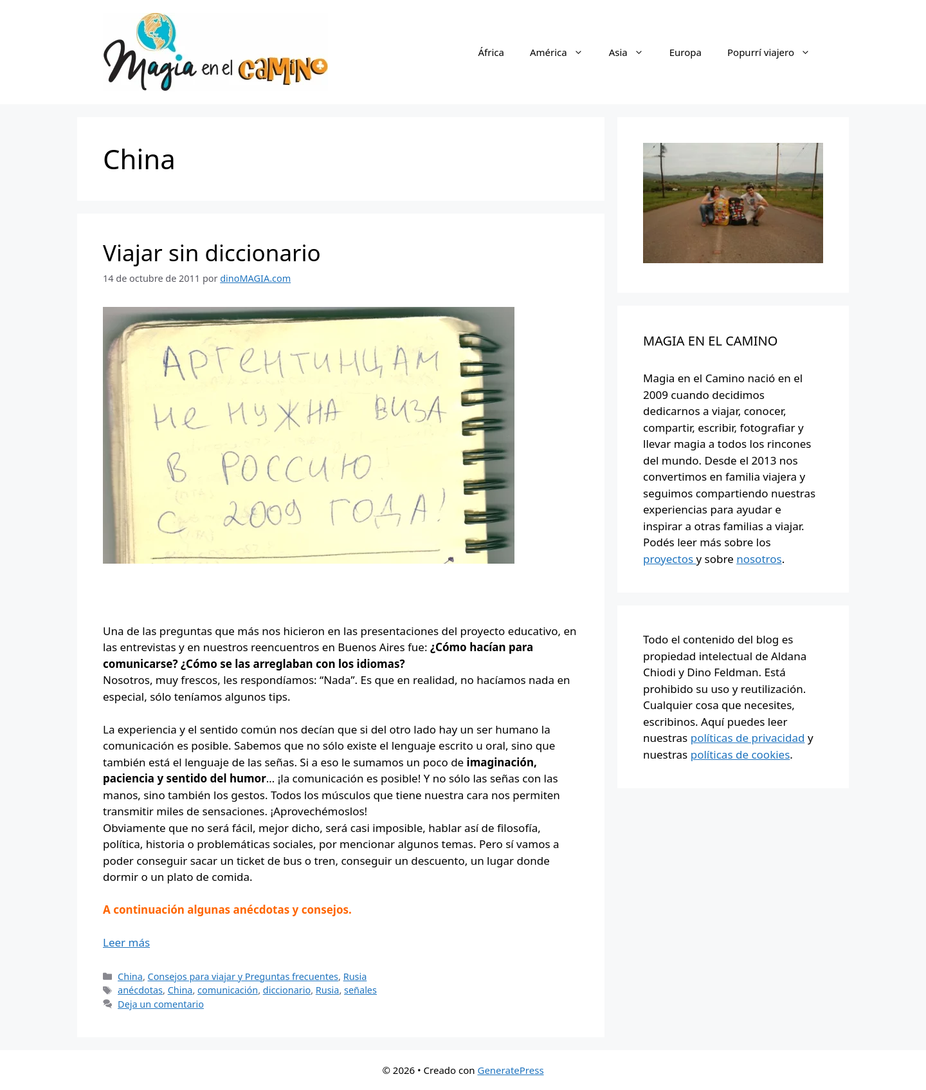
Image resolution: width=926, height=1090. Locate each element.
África (491, 52)
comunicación (227, 990)
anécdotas (140, 990)
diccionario (287, 990)
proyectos (669, 558)
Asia (633, 52)
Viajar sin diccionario (212, 252)
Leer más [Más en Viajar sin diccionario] (126, 942)
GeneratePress (510, 1070)
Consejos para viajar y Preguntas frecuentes (243, 976)
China (130, 976)
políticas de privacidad (748, 737)
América (563, 52)
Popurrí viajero (775, 52)
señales (360, 990)
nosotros (758, 558)
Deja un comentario (161, 1004)
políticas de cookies (740, 754)
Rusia (355, 976)
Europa (685, 52)
